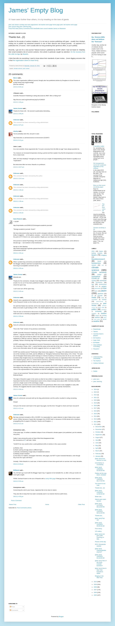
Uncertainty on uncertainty (99, 463)
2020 (95, 400)
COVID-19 (95, 278)
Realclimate (97, 329)
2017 (95, 408)
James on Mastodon (59, 28)
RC (25, 440)
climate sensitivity (99, 272)
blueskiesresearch (98, 259)
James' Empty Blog (36, 10)
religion (97, 315)
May (96, 445)
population (103, 309)
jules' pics (96, 379)
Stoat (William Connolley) (97, 345)
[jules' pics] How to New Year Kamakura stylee (100, 570)
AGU (93, 251)
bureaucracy (96, 263)
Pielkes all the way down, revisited (100, 474)
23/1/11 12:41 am (18, 178)
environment (102, 284)
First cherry (98, 528)
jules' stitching (97, 381)
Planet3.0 (96, 349)
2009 (95, 584)
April (97, 448)
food (96, 286)
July (96, 440)
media (94, 297)
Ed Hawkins (97, 338)
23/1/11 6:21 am (18, 423)
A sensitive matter (98, 146)
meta (102, 297)
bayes (101, 251)
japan (103, 290)
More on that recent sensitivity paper (99, 186)
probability (98, 311)
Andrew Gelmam (98, 363)
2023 (95, 392)
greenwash (97, 288)
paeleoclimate (99, 301)
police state (101, 307)
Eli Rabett (96, 342)
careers (94, 265)
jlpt (92, 295)
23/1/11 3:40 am (18, 291)
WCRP (104, 319)
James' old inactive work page (43, 24)
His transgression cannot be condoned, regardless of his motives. (99, 165)
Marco (15, 78)
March (97, 451)
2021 (95, 397)
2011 (95, 424)
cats (103, 265)
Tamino (95, 331)
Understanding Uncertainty (97, 357)
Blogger (61, 616)
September (99, 434)
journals (100, 295)
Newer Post (12, 504)
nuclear (104, 299)
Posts (12, 607)
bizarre (94, 255)
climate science (18, 68)
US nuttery (98, 531)
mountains (94, 299)
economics (99, 282)
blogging (103, 255)
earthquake (103, 280)
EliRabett (16, 470)
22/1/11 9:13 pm (18, 140)
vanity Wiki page (50, 478)
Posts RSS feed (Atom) (16, 28)
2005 (95, 595)
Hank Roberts (17, 219)
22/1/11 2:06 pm (18, 113)
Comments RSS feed (29, 28)
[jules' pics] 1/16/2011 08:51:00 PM (99, 511)
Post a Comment (16, 500)
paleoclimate (95, 303)
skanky (15, 131)
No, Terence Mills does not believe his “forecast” (98, 39)
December (98, 426)
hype (104, 288)
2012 (95, 421)
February (98, 453)
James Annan (17, 108)
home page (56, 24)
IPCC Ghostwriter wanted (100, 545)
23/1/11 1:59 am (18, 268)
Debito (95, 371)
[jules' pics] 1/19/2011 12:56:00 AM (99, 492)
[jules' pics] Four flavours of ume (100, 459)
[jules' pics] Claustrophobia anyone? (100, 550)
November (98, 429)
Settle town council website (44, 28)
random (103, 313)
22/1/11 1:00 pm (18, 102)
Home (47, 504)
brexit (99, 261)
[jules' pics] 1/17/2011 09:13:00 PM (99, 505)
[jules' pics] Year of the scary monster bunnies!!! (100, 563)
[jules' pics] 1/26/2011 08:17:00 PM (99, 479)
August (97, 437)
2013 (95, 419)
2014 (95, 416)
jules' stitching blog (25, 26)
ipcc (96, 291)
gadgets (104, 286)
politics (94, 309)
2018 (95, 405)
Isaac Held (96, 340)
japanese (100, 293)
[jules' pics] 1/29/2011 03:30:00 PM (99, 468)
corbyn (99, 274)
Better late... (98, 496)
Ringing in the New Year (99, 576)
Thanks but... (99, 515)
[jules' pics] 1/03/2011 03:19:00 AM (99, 556)
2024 (95, 389)
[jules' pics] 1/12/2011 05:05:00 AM (99, 524)
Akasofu (25, 54)
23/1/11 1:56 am (18, 253)
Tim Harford (97, 361)
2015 (95, 413)
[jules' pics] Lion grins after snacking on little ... (100, 536)
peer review (26, 68)
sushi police (97, 319)
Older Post (81, 504)
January (98, 456)
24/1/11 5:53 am (18, 481)
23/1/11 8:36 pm (18, 464)
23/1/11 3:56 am (18, 316)
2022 (95, 395)
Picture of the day (100, 541)
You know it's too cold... (100, 484)
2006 (95, 592)
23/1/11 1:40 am (18, 213)
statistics (97, 317)
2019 (95, 403)
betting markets (97, 253)
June (97, 443)
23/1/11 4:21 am (18, 408)
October (98, 432)
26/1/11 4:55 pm (18, 496)
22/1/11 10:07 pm (18, 167)
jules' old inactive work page (68, 24)
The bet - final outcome (103, 207)
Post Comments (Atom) (24, 508)
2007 (95, 589)
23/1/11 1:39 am (18, 201)
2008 (95, 587)
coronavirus (96, 276)
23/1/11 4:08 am (18, 389)
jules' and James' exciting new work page (21, 24)
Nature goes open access (100, 500)
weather (96, 321)
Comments (14, 610)
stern (105, 317)
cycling (94, 280)
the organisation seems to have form (25, 60)
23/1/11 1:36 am (18, 190)
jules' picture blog (14, 26)
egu (93, 284)
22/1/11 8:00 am (18, 87)
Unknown (16, 120)
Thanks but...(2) (100, 488)
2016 (95, 411)
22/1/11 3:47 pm (18, 125)
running (104, 315)
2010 (95, 581)
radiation (94, 313)
